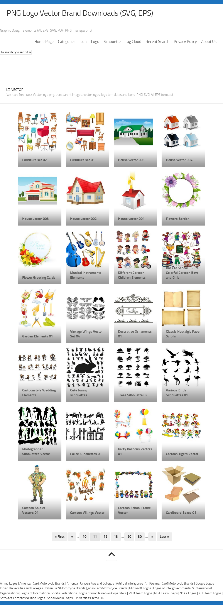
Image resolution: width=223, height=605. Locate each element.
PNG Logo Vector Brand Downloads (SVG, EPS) (80, 13)
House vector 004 (179, 160)
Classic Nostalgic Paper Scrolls (183, 333)
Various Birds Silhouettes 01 (177, 392)
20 (129, 536)
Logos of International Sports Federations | (50, 593)
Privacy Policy (185, 41)
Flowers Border (177, 219)
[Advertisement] (111, 69)
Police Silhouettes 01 (86, 454)
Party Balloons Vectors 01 (135, 451)
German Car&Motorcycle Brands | (173, 583)
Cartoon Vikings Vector (87, 513)
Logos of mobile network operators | (103, 593)
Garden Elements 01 (37, 336)
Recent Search (157, 41)
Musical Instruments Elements (85, 275)
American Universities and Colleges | (91, 583)
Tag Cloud (133, 41)
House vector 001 (131, 219)
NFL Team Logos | (210, 593)
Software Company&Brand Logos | (23, 598)
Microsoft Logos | (141, 588)
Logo (95, 41)
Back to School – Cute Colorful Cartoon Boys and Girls (182, 273)
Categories (66, 41)
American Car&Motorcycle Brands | (43, 583)
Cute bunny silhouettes (79, 392)
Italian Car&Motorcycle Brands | (66, 588)
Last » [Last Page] (164, 536)
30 (140, 536)
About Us (208, 41)
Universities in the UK (89, 598)
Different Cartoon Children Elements (132, 275)
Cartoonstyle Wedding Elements (39, 392)
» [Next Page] (152, 536)
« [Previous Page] (72, 536)
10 (84, 536)
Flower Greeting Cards (39, 277)
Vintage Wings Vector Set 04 (86, 333)
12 (105, 536)
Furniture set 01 (82, 160)
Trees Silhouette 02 (132, 395)
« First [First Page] (59, 536)
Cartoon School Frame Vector (134, 510)
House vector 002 (83, 219)
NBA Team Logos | (167, 593)
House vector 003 (35, 219)
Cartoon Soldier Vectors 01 (33, 510)
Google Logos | (205, 583)
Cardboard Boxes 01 (181, 513)
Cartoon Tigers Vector (182, 454)
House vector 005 (131, 160)
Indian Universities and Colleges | (22, 588)
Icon (83, 41)
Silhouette (112, 41)
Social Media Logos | (61, 598)
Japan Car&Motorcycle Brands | (108, 588)
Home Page (44, 41)
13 (116, 536)
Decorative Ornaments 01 (135, 333)
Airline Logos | (9, 583)
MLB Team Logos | (141, 593)
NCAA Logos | (189, 593)
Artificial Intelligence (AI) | (133, 583)
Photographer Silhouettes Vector (36, 451)
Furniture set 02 (34, 160)
